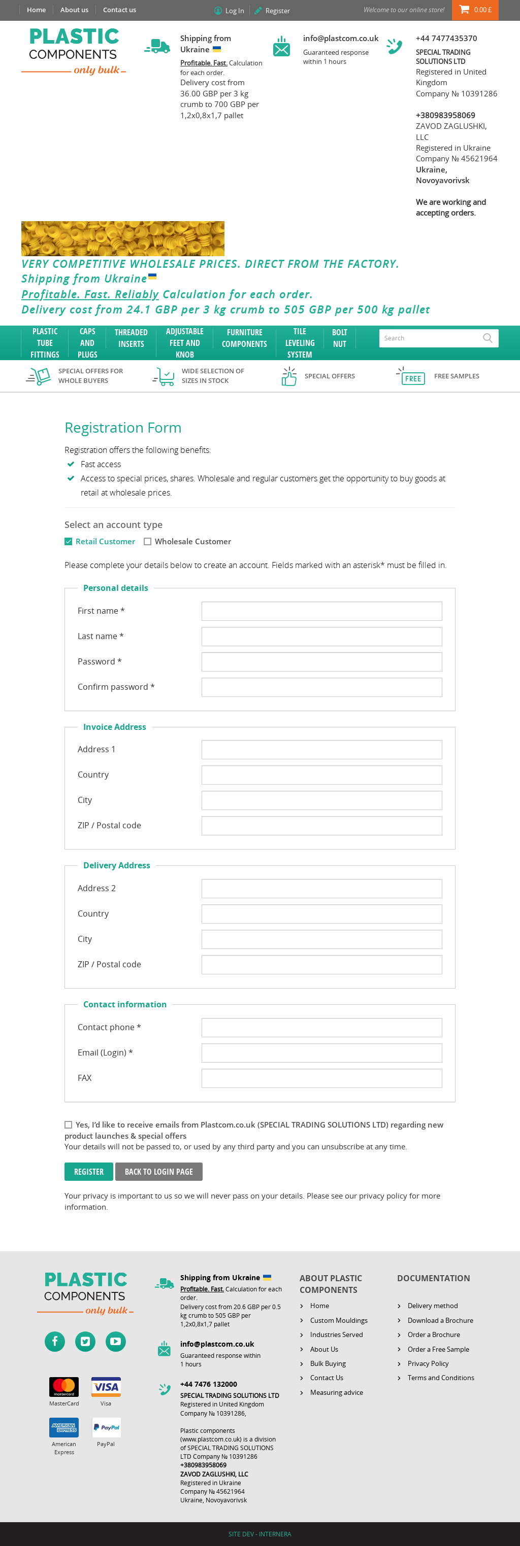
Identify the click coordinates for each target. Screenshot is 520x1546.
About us (74, 9)
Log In (234, 10)
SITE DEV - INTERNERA (260, 1534)
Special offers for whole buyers (90, 375)
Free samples (456, 375)
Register (278, 10)
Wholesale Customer (193, 541)
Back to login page (159, 1171)
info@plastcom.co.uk (341, 38)
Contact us (119, 9)
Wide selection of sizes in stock (213, 375)
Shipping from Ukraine (91, 279)
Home (36, 9)
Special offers (330, 375)
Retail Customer (105, 541)
